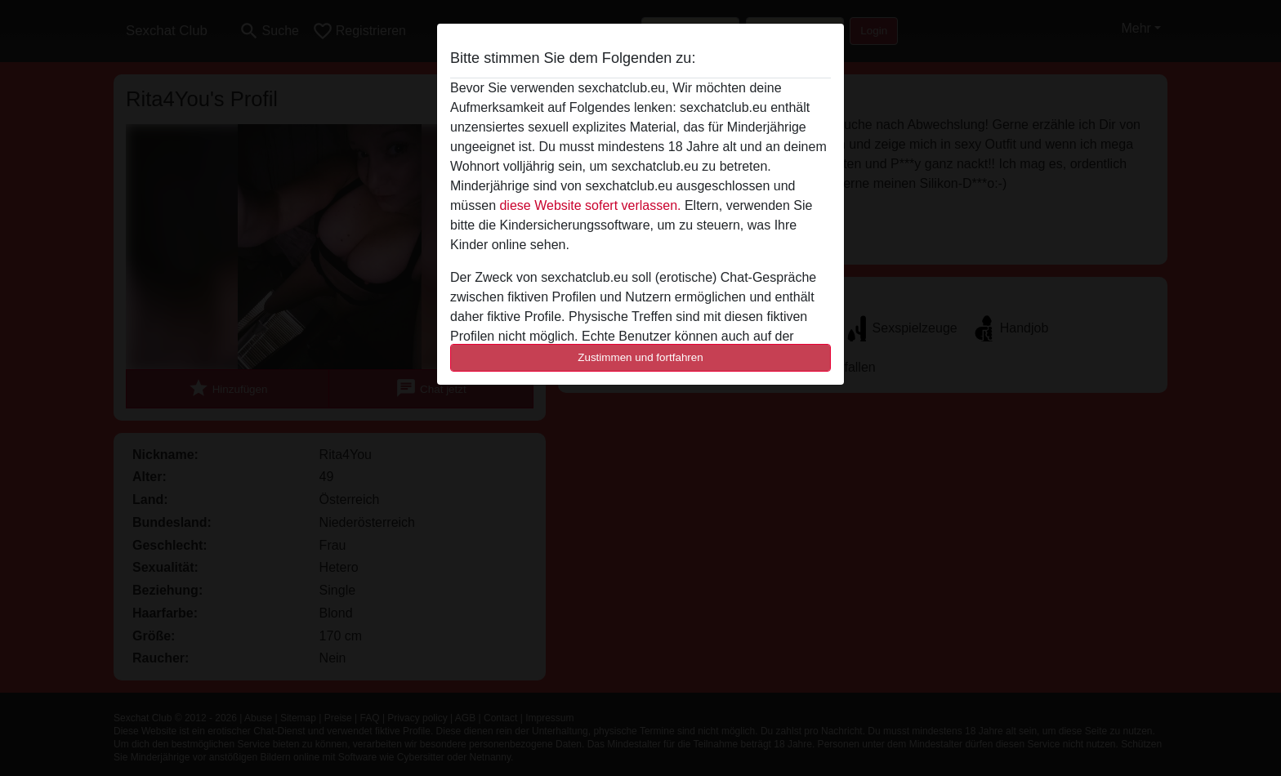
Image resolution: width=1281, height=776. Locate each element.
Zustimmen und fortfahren (640, 357)
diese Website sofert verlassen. (590, 205)
